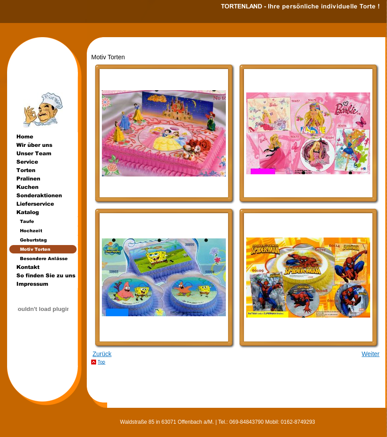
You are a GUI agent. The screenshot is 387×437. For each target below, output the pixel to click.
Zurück (102, 353)
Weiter (370, 353)
